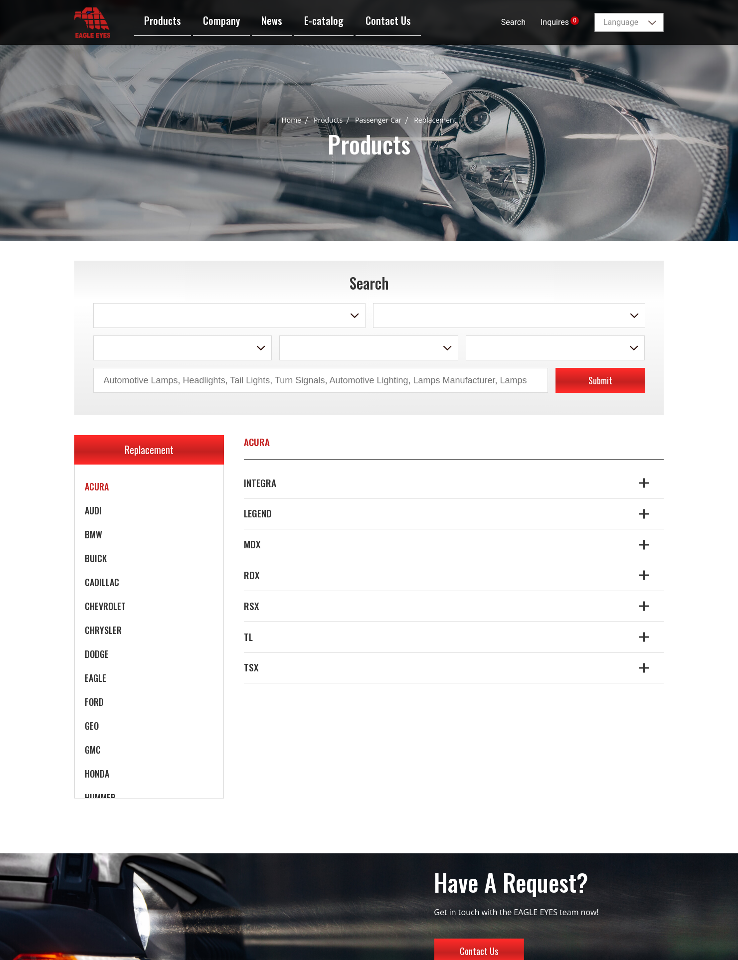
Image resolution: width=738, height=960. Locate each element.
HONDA (97, 773)
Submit (600, 380)
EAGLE (95, 677)
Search (513, 22)
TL (248, 637)
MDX (252, 544)
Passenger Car (378, 120)
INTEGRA (260, 483)
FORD (94, 701)
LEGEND (258, 513)
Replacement (435, 120)
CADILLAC (102, 582)
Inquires (560, 21)
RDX (252, 575)
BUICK (96, 558)
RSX (251, 606)
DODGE (97, 653)
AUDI (93, 510)
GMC (93, 749)
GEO (92, 725)
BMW (93, 534)
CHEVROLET (105, 606)
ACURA (97, 486)
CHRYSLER (103, 630)
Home (291, 120)
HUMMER (100, 797)
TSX (251, 667)
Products (328, 120)
